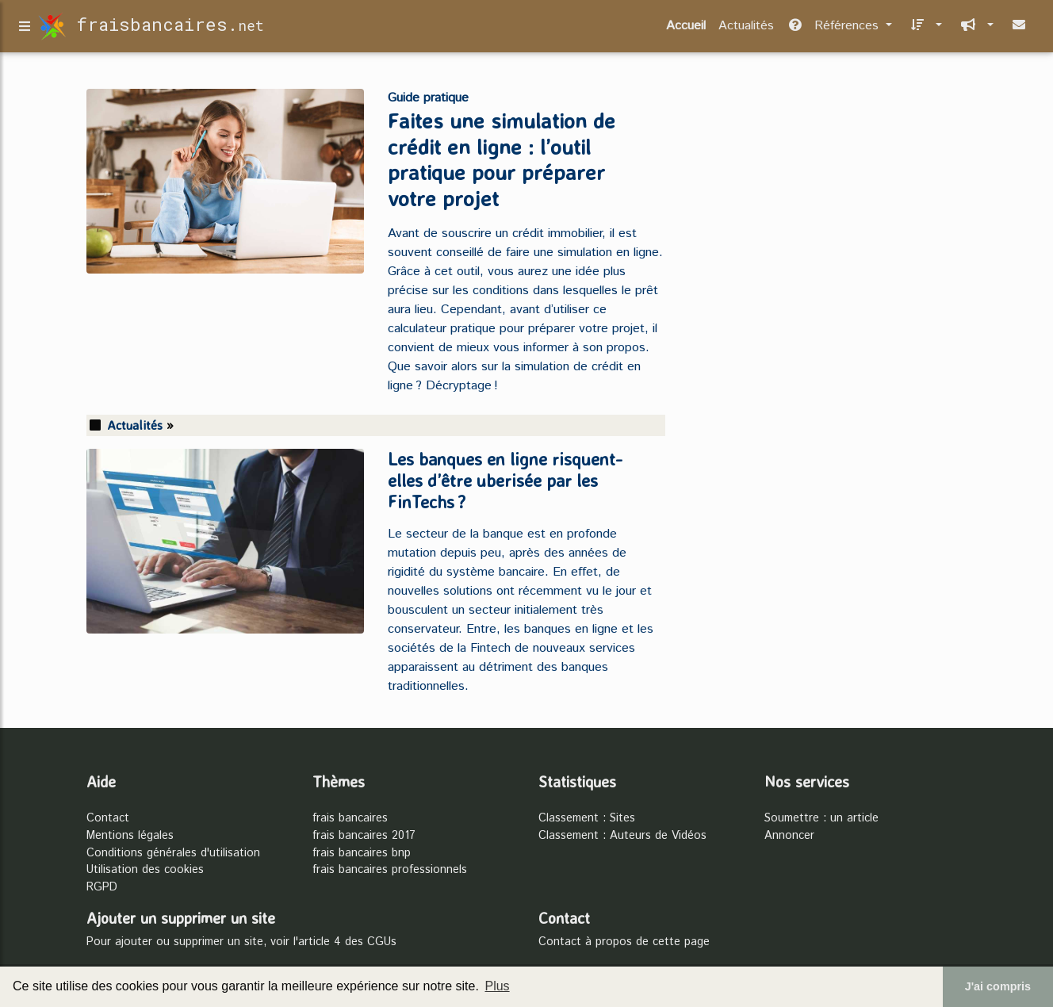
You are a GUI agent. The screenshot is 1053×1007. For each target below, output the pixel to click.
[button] (923, 29)
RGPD (101, 887)
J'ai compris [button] (998, 986)
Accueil (686, 29)
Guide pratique (428, 98)
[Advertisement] (828, 193)
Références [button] (835, 29)
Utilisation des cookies (145, 870)
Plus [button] (496, 986)
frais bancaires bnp (361, 853)
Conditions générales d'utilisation (173, 853)
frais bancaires (350, 818)
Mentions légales (130, 836)
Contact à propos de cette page (624, 942)
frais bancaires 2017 (363, 836)
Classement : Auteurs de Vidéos (622, 836)
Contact (107, 818)
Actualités (746, 29)
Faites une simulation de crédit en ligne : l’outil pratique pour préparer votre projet (501, 159)
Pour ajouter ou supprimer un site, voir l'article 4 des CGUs (241, 942)
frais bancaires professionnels (389, 870)
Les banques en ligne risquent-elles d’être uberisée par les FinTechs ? (505, 480)
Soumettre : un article (821, 818)
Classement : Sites (586, 818)
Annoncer (789, 836)
